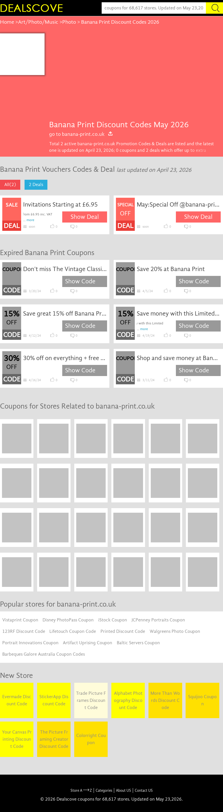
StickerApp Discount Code (53, 700)
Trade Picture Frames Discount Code (91, 700)
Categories (104, 790)
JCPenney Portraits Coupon (158, 620)
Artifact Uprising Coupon (87, 642)
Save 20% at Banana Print (171, 269)
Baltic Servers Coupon (138, 642)
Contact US (144, 790)
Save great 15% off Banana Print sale (65, 313)
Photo (69, 22)
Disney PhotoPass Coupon (68, 620)
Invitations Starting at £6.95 (60, 204)
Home (7, 22)
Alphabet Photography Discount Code (128, 700)
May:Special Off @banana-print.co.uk (179, 204)
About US (123, 790)
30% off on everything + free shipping (65, 358)
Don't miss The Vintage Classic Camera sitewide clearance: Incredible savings (65, 269)
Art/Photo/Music (38, 22)
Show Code (80, 281)
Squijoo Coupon (202, 700)
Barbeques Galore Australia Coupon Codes (43, 654)
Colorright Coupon (91, 739)
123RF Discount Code (23, 631)
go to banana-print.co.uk (81, 134)
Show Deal (85, 217)
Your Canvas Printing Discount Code (17, 739)
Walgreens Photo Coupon (175, 631)
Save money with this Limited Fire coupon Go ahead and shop (179, 313)
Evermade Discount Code (16, 700)
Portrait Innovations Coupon (30, 642)
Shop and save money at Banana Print (179, 358)
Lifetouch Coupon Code (72, 631)
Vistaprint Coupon (20, 620)
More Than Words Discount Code (165, 700)
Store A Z (81, 790)
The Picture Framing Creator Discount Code (53, 739)
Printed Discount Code (123, 631)
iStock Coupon (112, 620)
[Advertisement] (134, 76)
